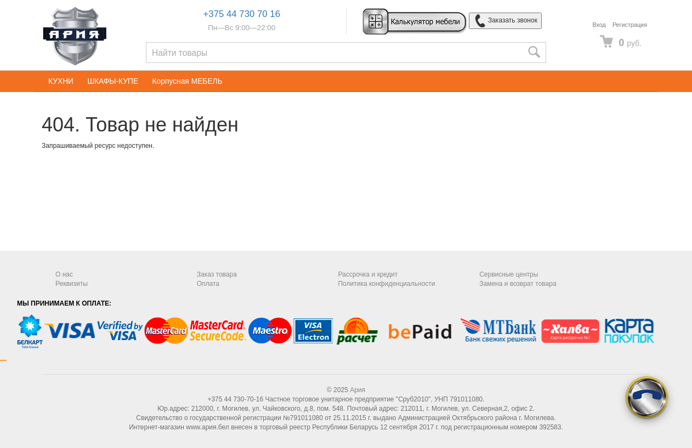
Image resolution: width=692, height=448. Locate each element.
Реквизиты (71, 284)
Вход (598, 24)
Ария (357, 390)
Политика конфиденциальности (386, 284)
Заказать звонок (505, 20)
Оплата (208, 284)
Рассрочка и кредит (368, 274)
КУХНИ (60, 81)
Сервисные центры (508, 274)
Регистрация (629, 24)
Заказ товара (217, 274)
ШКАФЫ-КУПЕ (112, 81)
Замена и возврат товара (517, 284)
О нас (64, 274)
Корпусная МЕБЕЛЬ (187, 81)
